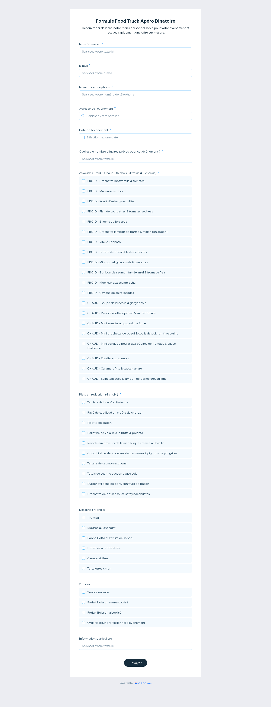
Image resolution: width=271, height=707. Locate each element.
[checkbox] (135, 181)
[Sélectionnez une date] (137, 137)
